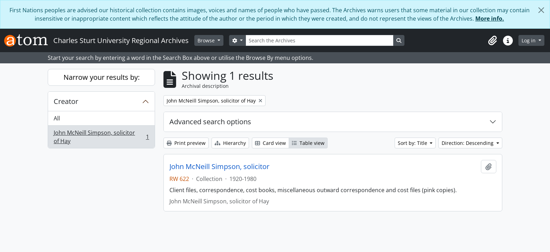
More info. (489, 18)
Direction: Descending (468, 143)
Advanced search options (210, 121)
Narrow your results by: (101, 77)
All (57, 118)
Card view (270, 143)
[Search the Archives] (320, 40)
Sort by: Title (413, 143)
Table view (308, 143)
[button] (492, 40)
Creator (66, 101)
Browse (206, 40)
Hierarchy (230, 143)
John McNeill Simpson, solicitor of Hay (101, 137)
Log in (529, 40)
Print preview (186, 143)
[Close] (541, 10)
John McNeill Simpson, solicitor (219, 166)
